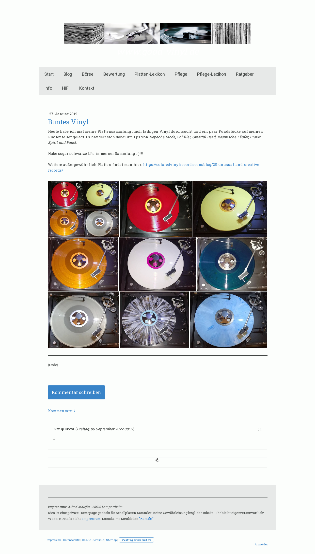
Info (48, 88)
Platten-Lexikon (150, 74)
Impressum (91, 518)
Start (49, 74)
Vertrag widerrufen (136, 540)
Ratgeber (245, 74)
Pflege (181, 74)
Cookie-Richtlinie (93, 540)
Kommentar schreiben (76, 392)
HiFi (65, 88)
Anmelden (261, 544)
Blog (67, 74)
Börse (88, 74)
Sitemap (111, 540)
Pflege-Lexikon (211, 74)
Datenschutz (71, 540)
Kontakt (86, 88)
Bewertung (114, 74)
